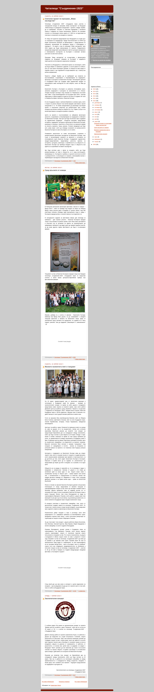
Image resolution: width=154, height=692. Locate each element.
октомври (97, 107)
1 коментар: (82, 591)
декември (97, 102)
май (95, 119)
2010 (94, 100)
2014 (94, 91)
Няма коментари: (80, 162)
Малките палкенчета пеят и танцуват (60, 367)
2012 (94, 96)
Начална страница (64, 681)
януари (96, 141)
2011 (94, 98)
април (96, 121)
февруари (97, 139)
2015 (94, 89)
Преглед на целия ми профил (102, 60)
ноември (97, 105)
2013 (94, 93)
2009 (94, 144)
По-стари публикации (81, 681)
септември (97, 110)
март (96, 137)
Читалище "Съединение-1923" (64, 8)
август (96, 112)
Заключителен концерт (54, 598)
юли (95, 114)
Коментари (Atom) (56, 685)
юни (95, 116)
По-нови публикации (48, 681)
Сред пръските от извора (55, 170)
